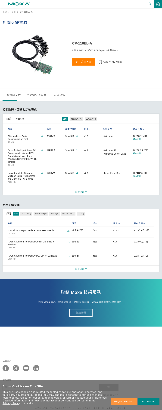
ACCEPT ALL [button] (148, 401)
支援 (13, 12)
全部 (65, 119)
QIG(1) (81, 214)
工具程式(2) (91, 119)
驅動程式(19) (76, 119)
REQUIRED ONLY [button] (124, 401)
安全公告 (59, 95)
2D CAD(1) (26, 214)
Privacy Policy (11, 403)
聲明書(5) (54, 214)
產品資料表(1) (41, 214)
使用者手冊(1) (68, 214)
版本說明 (137, 139)
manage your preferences (91, 397)
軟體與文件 (13, 95)
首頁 (5, 12)
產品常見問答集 (36, 95)
